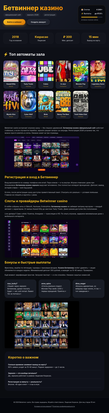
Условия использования (42, 406)
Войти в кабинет (14, 22)
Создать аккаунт (38, 22)
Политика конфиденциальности (63, 406)
